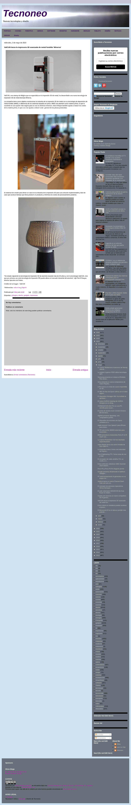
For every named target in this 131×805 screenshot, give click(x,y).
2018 (98, 540)
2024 (98, 338)
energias (99, 618)
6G (97, 571)
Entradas (99, 734)
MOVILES (87, 31)
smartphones (100, 677)
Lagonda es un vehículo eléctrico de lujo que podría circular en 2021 (114, 245)
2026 (98, 332)
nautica (98, 657)
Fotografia (99, 620)
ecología (98, 615)
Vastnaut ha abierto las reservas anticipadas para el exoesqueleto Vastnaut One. (116, 277)
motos (98, 651)
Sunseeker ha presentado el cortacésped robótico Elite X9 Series (115, 228)
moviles (98, 654)
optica (98, 662)
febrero (100, 522)
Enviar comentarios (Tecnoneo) (24, 375)
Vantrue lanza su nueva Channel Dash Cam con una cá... (111, 482)
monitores (99, 649)
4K (97, 566)
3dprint (23, 287)
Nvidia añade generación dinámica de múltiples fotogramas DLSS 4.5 (113, 310)
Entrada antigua (80, 370)
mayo (100, 365)
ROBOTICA (29, 31)
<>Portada (9, 797)
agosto (100, 356)
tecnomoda (99, 693)
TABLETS (97, 31)
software (98, 683)
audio (97, 589)
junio (99, 362)
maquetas (99, 641)
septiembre (102, 353)
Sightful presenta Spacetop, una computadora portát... (108, 416)
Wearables (99, 709)
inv (97, 636)
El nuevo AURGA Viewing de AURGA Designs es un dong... (110, 402)
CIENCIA (40, 31)
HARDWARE (75, 31)
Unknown (120, 750)
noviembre (101, 347)
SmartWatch (100, 680)
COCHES (18, 31)
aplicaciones (100, 579)
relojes (98, 672)
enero (100, 525)
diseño (20, 295)
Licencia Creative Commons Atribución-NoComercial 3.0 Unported (70, 785)
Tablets (98, 685)
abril (99, 516)
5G (97, 568)
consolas (99, 602)
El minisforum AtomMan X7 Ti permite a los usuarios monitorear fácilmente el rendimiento (115, 158)
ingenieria (99, 633)
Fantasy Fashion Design (102, 145)
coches (98, 599)
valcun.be (17, 287)
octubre (100, 350)
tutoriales (99, 701)
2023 (98, 341)
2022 (98, 528)
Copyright (22, 799)
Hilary (119, 744)
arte (97, 584)
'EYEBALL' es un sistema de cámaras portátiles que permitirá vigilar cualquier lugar (116, 262)
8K (97, 573)
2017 (98, 543)
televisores (99, 696)
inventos (98, 638)
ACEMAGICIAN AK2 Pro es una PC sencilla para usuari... (110, 407)
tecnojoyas (99, 688)
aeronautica (100, 576)
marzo (100, 519)
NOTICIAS (117, 31)
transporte (99, 698)
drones (98, 612)
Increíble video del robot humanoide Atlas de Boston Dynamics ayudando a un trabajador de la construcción (115, 177)
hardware (99, 625)
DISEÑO (107, 31)
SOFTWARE (51, 31)
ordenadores (100, 664)
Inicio (48, 370)
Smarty (16, 35)
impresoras (34, 295)
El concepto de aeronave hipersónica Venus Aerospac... (110, 487)
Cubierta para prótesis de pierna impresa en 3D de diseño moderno (116, 193)
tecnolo (98, 691)
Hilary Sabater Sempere (23, 785)
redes (98, 670)
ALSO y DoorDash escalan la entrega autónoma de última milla (115, 211)
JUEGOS (7, 35)
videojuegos (100, 706)
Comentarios (100, 738)
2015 (98, 549)
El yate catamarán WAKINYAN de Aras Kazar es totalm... (111, 492)
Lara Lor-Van (121, 747)
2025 (98, 335)
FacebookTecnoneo (105, 81)
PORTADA (7, 31)
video (97, 703)
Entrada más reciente (14, 370)
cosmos (98, 605)
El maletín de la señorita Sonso (16, 772)
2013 (98, 555)
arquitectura (100, 581)
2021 (98, 531)
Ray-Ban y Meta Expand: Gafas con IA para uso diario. (116, 294)
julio (99, 359)
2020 (98, 534)
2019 (98, 537)
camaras (99, 594)
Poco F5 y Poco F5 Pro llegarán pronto (111, 469)
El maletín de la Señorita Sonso (104, 144)
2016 (98, 546)
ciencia (98, 597)
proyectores (100, 667)
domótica (99, 610)
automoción (100, 592)
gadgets (26, 295)
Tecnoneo (25, 13)
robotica (98, 675)
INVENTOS (63, 31)
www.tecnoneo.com (28, 787)
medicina (99, 644)
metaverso (99, 646)
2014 (98, 552)
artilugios (14, 295)
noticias (98, 659)
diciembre (101, 344)
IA (96, 628)
